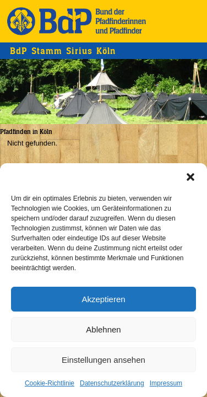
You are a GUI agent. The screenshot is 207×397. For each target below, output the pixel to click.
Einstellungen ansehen (103, 359)
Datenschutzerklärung (112, 383)
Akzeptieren (103, 299)
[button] (190, 177)
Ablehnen (103, 329)
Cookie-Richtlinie (49, 383)
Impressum (166, 383)
